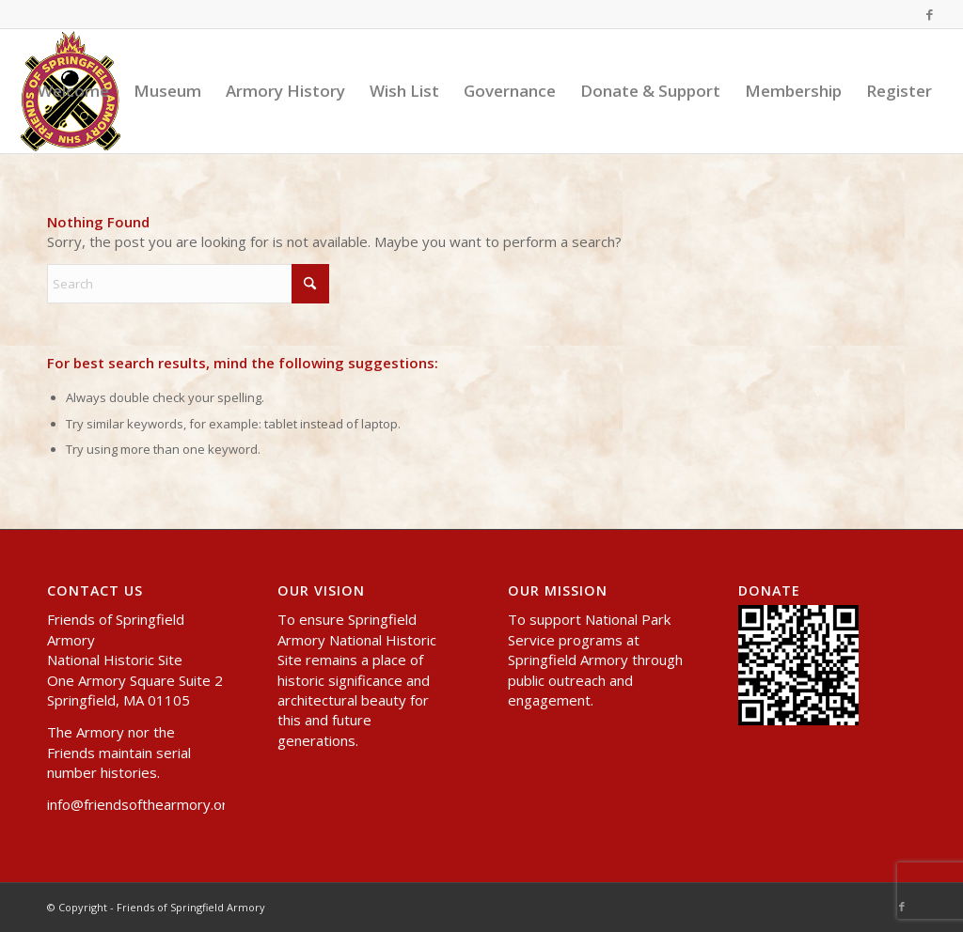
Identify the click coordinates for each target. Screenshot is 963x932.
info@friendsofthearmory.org (141, 804)
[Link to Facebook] (930, 14)
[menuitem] (73, 91)
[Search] (188, 283)
